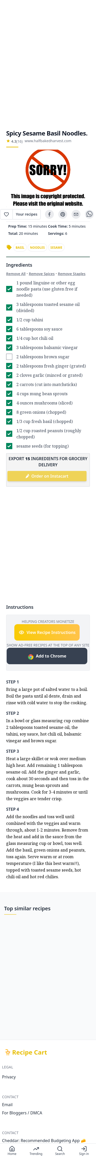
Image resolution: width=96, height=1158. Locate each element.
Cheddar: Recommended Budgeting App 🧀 (44, 1140)
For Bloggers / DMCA (22, 1113)
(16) (19, 141)
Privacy (9, 1077)
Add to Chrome (47, 656)
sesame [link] (56, 247)
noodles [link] (37, 247)
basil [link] (20, 247)
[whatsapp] (89, 214)
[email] (76, 214)
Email (7, 1104)
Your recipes (26, 214)
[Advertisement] (48, 64)
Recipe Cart (29, 1052)
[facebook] (49, 214)
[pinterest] (62, 214)
